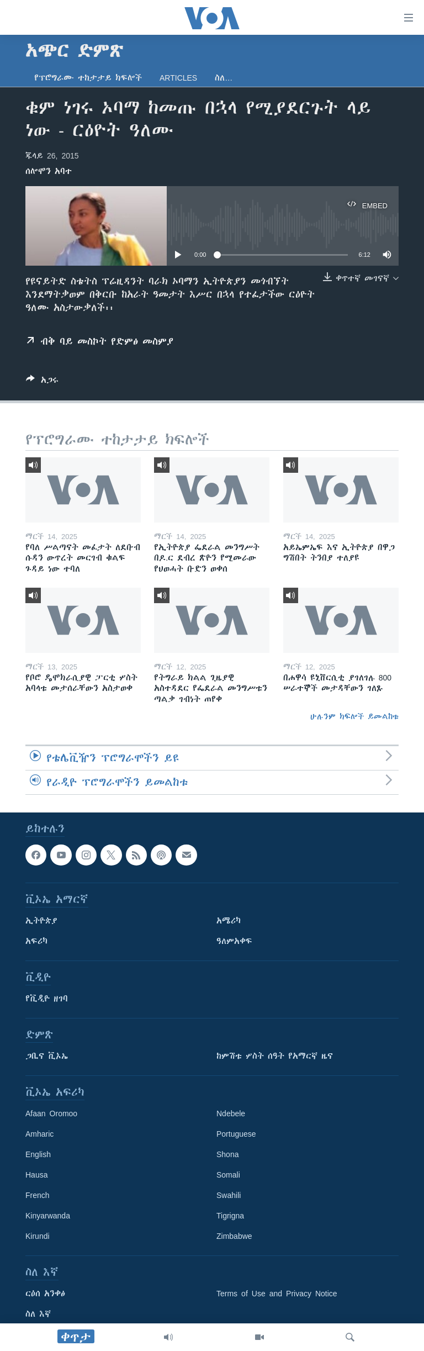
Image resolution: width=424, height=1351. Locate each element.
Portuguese (236, 1134)
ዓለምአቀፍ (234, 941)
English (38, 1154)
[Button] (42, 382)
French (37, 1195)
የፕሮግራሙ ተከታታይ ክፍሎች (88, 78)
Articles (178, 78)
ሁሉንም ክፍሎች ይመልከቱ (354, 716)
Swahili (228, 1195)
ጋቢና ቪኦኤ (46, 1056)
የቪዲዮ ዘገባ (46, 999)
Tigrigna (230, 1216)
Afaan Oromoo (51, 1113)
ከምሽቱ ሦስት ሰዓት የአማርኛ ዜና (274, 1056)
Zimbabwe (234, 1236)
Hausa (36, 1175)
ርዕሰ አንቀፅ (45, 1294)
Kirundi (37, 1236)
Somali (228, 1175)
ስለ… (223, 78)
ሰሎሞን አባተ (48, 171)
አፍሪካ (36, 941)
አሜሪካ (228, 921)
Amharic (39, 1134)
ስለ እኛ (38, 1314)
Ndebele (230, 1113)
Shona (227, 1154)
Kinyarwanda (47, 1216)
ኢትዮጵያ (41, 921)
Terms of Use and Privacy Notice (276, 1294)
